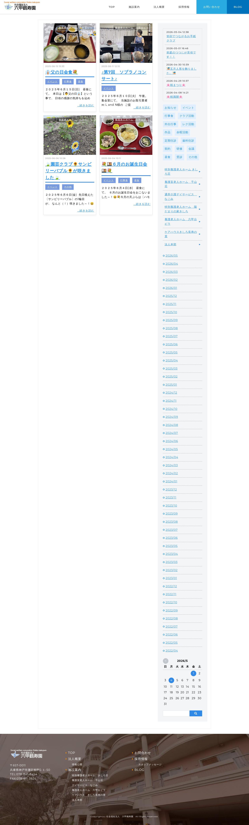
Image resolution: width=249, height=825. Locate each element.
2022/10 (171, 602)
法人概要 (159, 6)
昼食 (80, 81)
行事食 (68, 81)
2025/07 (172, 336)
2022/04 (172, 650)
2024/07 (172, 433)
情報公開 (77, 764)
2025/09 (172, 320)
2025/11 (171, 304)
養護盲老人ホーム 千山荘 (181, 184)
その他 (68, 186)
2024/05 (172, 449)
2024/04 (172, 457)
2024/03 (172, 465)
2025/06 (172, 344)
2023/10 (171, 505)
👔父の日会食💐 (61, 72)
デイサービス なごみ (85, 785)
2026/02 (172, 280)
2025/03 (172, 368)
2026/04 (172, 263)
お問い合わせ (211, 6)
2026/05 (172, 255)
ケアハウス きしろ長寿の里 (89, 794)
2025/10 (171, 312)
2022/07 (172, 626)
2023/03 (172, 562)
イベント (52, 81)
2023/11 (171, 497)
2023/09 (172, 513)
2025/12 (171, 296)
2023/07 (172, 530)
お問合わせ (143, 753)
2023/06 (172, 538)
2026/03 (172, 272)
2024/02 (172, 473)
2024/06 (172, 441)
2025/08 (172, 328)
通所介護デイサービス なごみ (181, 197)
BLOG (238, 6)
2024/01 (171, 481)
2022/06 (172, 634)
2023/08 (172, 521)
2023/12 (171, 489)
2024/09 (172, 417)
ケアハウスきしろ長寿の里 (181, 234)
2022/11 (171, 594)
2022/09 (172, 610)
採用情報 (184, 6)
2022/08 (172, 618)
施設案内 (134, 6)
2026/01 (171, 288)
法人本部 (170, 244)
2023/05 (172, 546)
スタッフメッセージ (150, 764)
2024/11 (171, 400)
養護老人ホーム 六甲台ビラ (75, 27)
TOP (112, 6)
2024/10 (172, 409)
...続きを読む (85, 105)
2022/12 (171, 586)
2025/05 (172, 352)
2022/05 (172, 642)
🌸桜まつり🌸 (176, 85)
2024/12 (171, 392)
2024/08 (172, 425)
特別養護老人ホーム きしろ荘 (181, 172)
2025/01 (171, 384)
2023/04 (172, 554)
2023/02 (172, 570)
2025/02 (172, 376)
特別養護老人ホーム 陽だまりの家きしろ (181, 209)
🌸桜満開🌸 (175, 96)
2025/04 (172, 360)
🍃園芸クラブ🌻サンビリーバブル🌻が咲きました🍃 (68, 171)
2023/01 (171, 578)
